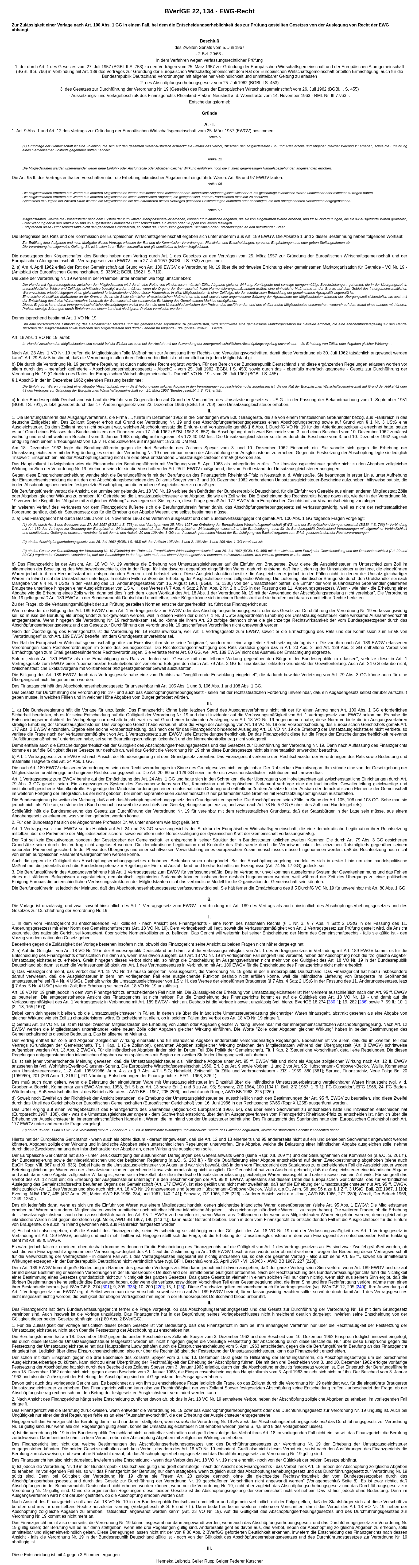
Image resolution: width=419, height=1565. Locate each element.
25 (180, 1287)
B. (209, 899)
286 (362, 1002)
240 (360, 1287)
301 (106, 1287)
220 (158, 1287)
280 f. (333, 1002)
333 (131, 1287)
